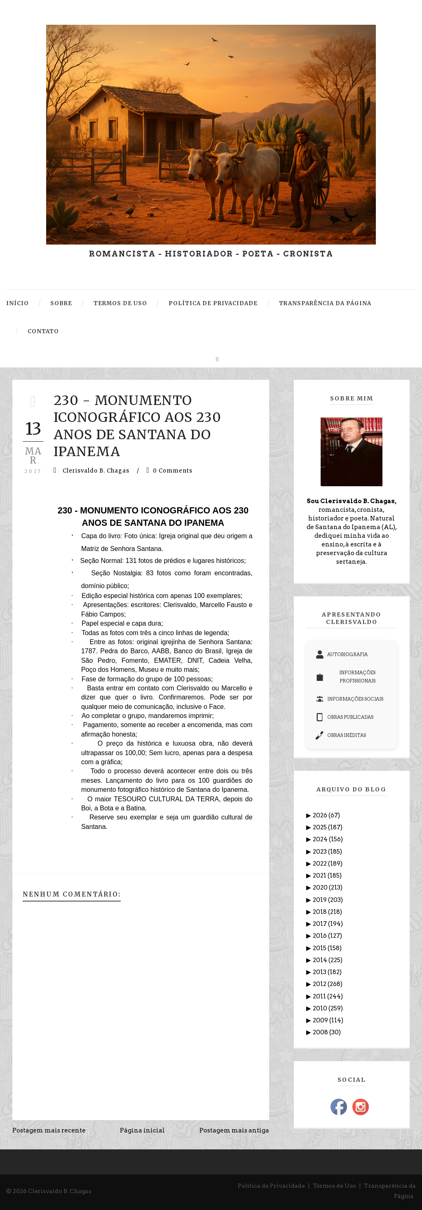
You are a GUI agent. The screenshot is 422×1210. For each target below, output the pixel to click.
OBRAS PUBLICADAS (344, 717)
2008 (321, 1032)
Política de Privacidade (271, 1185)
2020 (321, 887)
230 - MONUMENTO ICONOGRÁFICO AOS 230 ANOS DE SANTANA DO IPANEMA (137, 426)
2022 (320, 863)
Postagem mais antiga (234, 1130)
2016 (320, 935)
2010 (320, 1008)
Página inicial (142, 1130)
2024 (321, 839)
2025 (320, 827)
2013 (320, 972)
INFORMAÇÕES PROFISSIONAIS (346, 677)
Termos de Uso (334, 1185)
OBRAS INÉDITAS (341, 735)
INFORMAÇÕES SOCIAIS (349, 699)
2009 (321, 1020)
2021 (320, 875)
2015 (320, 948)
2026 (320, 815)
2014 (320, 960)
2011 (320, 996)
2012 (320, 984)
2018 (320, 912)
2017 (320, 924)
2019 (320, 900)
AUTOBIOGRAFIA (342, 654)
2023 (320, 851)
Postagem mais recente (49, 1130)
